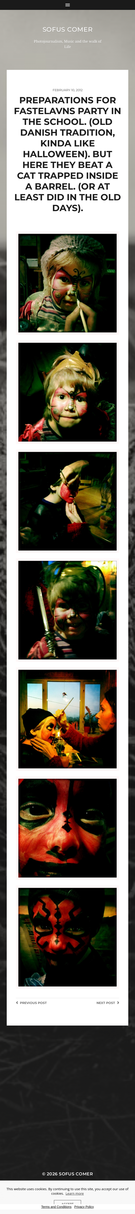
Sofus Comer (68, 29)
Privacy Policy (84, 1207)
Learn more (75, 1193)
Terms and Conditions (56, 1207)
